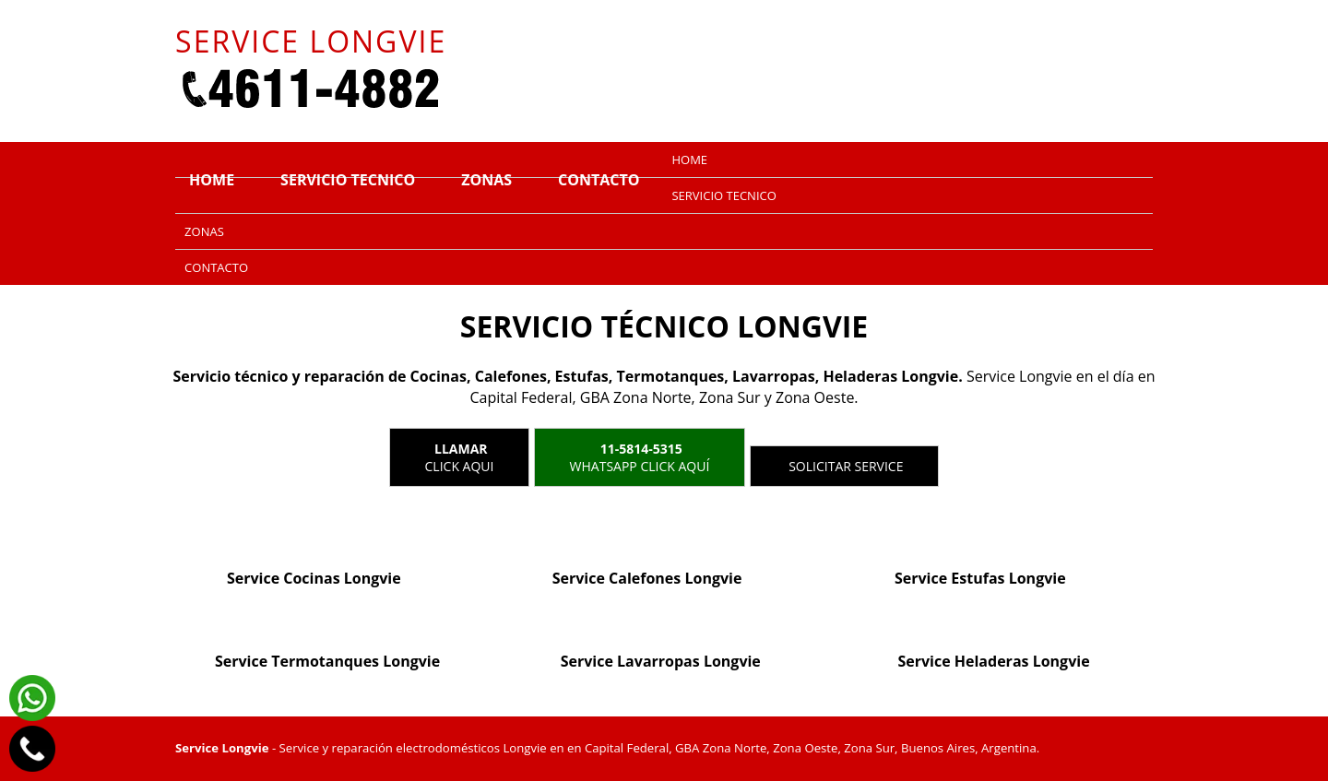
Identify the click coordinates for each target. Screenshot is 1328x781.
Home (211, 180)
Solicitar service (845, 466)
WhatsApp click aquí (640, 457)
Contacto (598, 180)
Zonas (486, 180)
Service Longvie (221, 748)
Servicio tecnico (347, 180)
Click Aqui (459, 457)
